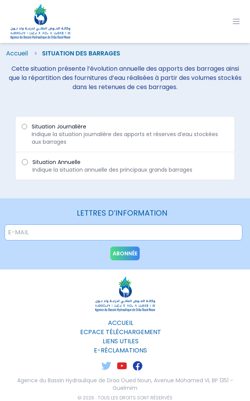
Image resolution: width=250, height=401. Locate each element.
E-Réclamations (120, 350)
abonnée (125, 253)
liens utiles (121, 341)
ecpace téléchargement (120, 332)
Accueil (17, 53)
